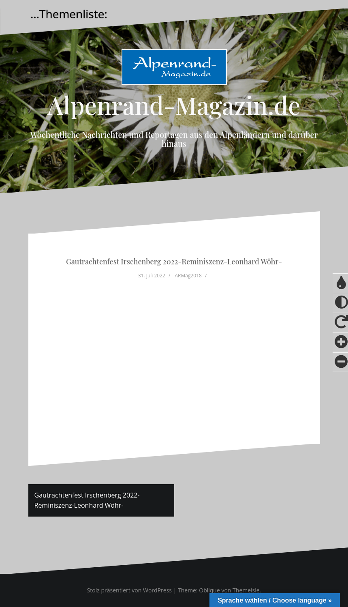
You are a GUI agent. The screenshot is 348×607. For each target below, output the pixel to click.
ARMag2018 (188, 275)
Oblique (209, 590)
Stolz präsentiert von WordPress (129, 590)
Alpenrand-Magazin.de (173, 104)
